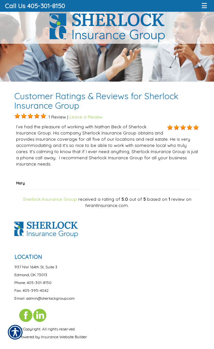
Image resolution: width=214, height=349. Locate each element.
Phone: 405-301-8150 (33, 282)
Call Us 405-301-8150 (35, 6)
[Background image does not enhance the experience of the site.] (17, 116)
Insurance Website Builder (64, 336)
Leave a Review (85, 116)
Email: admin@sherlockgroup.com (44, 298)
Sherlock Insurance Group (50, 199)
